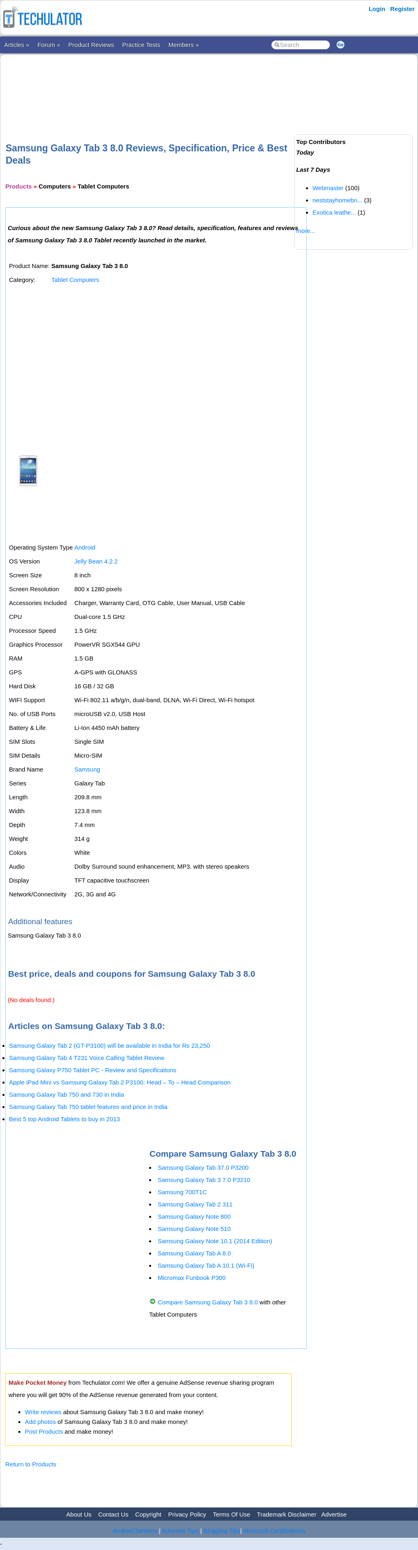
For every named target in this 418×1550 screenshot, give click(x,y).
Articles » (16, 44)
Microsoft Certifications (275, 1530)
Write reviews (43, 1411)
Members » (183, 44)
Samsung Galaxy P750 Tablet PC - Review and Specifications (92, 1070)
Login (377, 8)
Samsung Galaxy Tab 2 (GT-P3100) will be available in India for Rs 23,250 (109, 1045)
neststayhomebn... (337, 200)
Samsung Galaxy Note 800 (194, 1216)
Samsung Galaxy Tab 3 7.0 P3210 (204, 1179)
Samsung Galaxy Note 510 (194, 1228)
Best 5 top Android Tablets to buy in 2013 (64, 1118)
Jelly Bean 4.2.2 (96, 561)
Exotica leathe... (334, 212)
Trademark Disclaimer (287, 1514)
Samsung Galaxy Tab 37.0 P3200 (203, 1167)
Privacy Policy (187, 1514)
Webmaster (327, 187)
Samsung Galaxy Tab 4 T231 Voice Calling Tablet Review (86, 1057)
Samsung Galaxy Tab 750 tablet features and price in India (88, 1106)
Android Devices (135, 1530)
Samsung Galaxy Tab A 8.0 (194, 1253)
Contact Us (113, 1514)
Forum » (48, 44)
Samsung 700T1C (182, 1192)
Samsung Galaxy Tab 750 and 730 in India (66, 1094)
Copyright (148, 1514)
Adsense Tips (180, 1530)
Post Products (44, 1431)
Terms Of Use (231, 1514)
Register (402, 8)
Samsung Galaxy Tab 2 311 (195, 1204)
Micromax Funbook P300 (192, 1277)
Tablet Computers (75, 279)
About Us (79, 1514)
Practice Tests (141, 44)
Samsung (87, 769)
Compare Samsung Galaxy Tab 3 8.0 (208, 1302)
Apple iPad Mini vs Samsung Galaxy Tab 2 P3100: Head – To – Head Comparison (120, 1082)
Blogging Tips (222, 1530)
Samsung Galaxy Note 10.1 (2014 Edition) (215, 1240)
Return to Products (30, 1464)
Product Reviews (91, 44)
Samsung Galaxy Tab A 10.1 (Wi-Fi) (206, 1265)
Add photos (40, 1421)
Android (84, 547)
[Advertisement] (153, 85)
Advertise (334, 1514)
